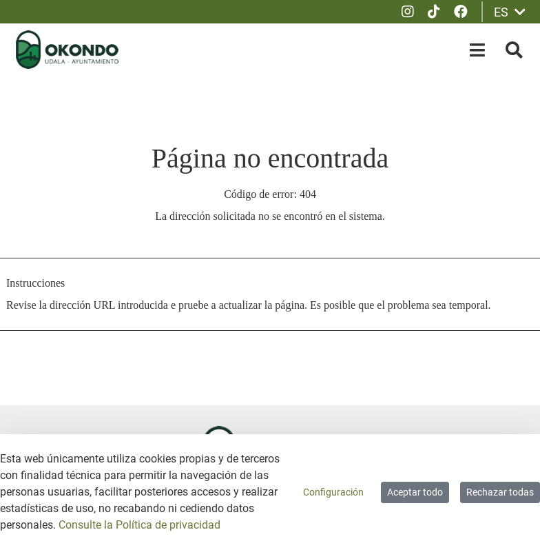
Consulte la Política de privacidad (139, 524)
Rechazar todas (500, 492)
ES (510, 12)
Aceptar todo (415, 492)
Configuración (333, 492)
